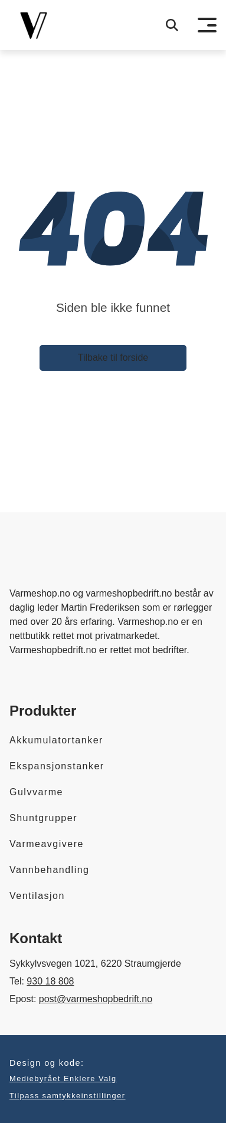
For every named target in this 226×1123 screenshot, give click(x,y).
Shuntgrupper (43, 818)
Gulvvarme (36, 792)
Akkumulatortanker (56, 740)
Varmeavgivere (46, 844)
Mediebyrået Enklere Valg (63, 1078)
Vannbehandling (49, 870)
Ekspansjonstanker (56, 766)
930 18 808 (50, 981)
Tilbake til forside (113, 358)
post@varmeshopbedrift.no (95, 999)
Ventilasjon (37, 896)
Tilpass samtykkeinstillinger (67, 1095)
